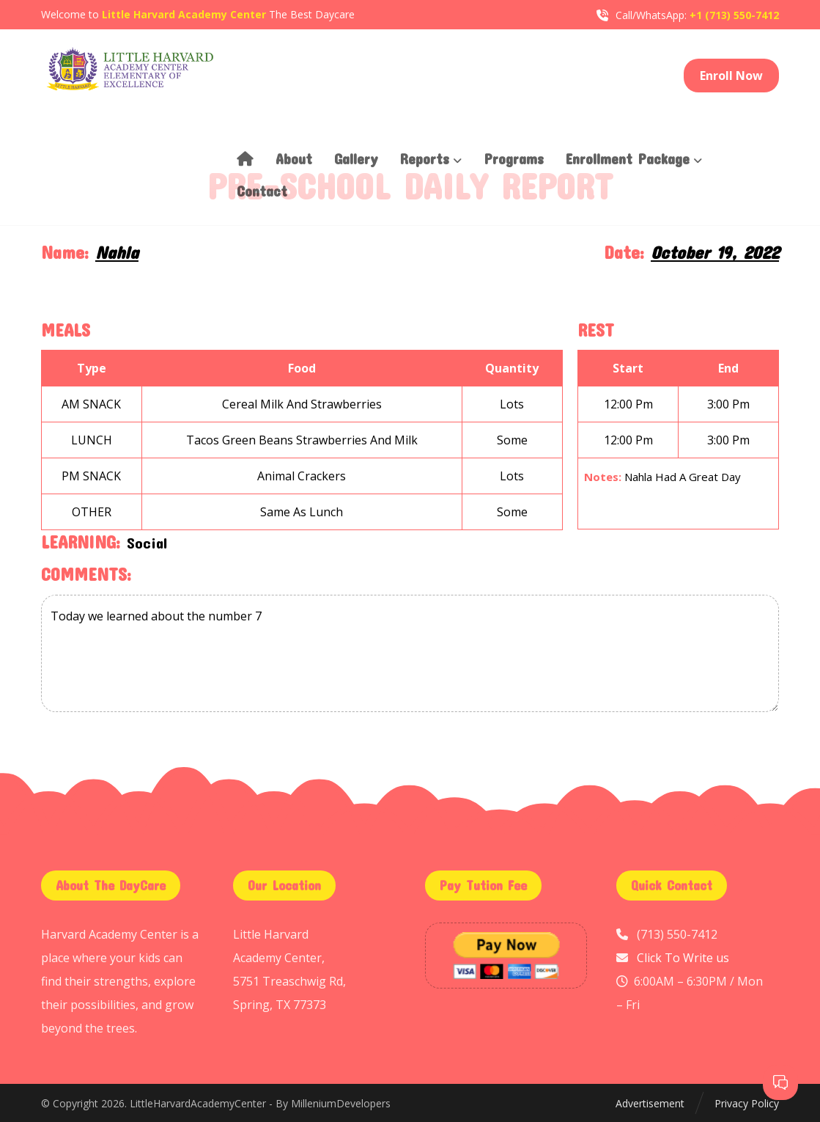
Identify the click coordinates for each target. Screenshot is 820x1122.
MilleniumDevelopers (341, 1103)
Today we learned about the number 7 (410, 653)
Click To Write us (683, 958)
